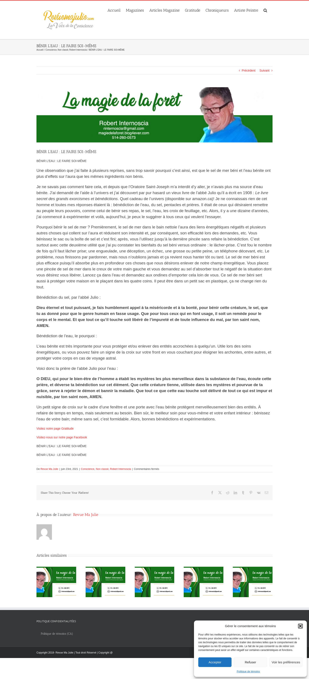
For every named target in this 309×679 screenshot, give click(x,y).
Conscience (87, 469)
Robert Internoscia (120, 469)
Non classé (102, 469)
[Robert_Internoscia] (154, 114)
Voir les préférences (286, 662)
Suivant (264, 70)
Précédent (249, 70)
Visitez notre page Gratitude (55, 428)
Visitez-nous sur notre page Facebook (61, 437)
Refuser (250, 662)
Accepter (215, 662)
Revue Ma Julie (49, 469)
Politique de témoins (248, 671)
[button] (300, 626)
